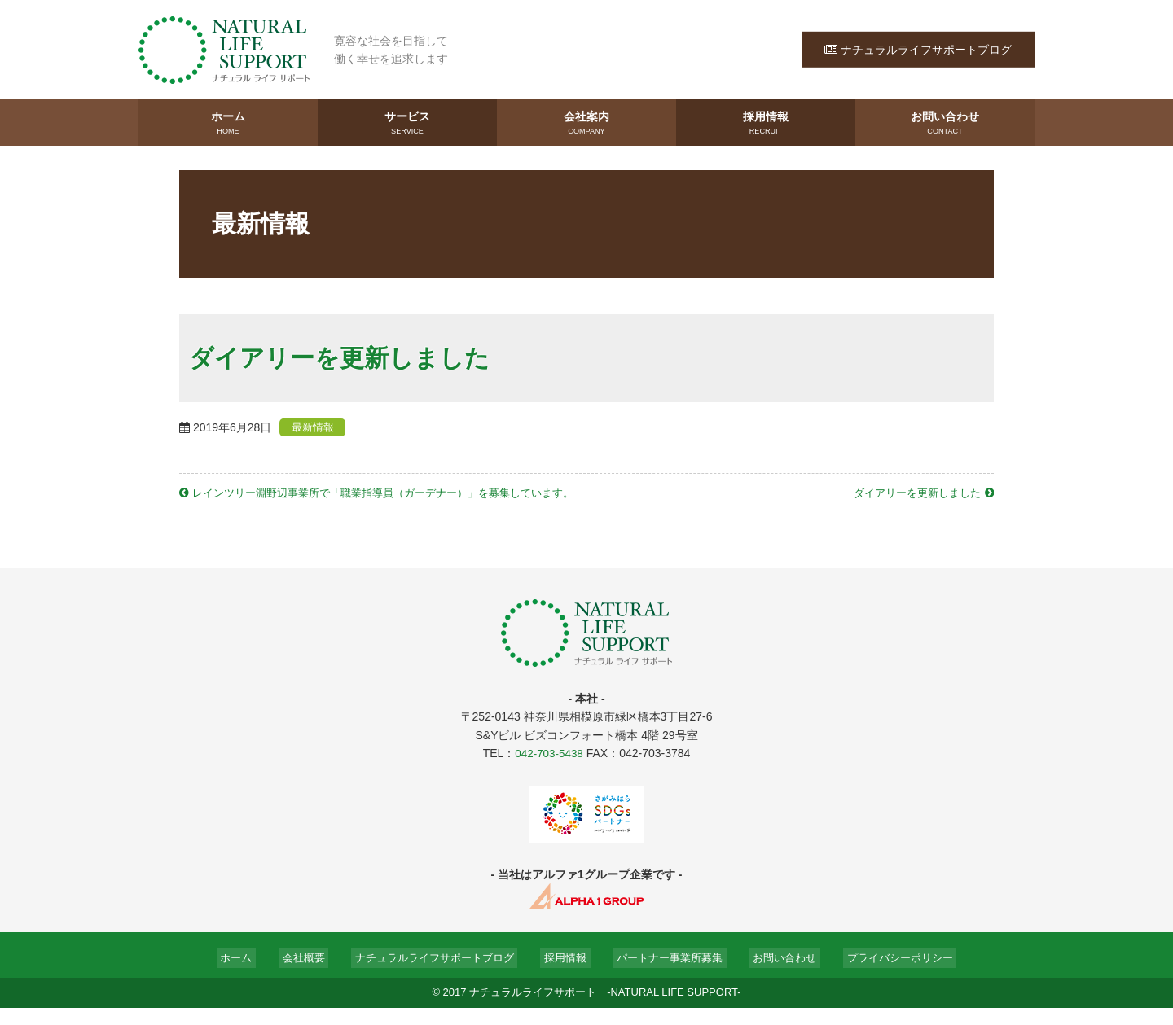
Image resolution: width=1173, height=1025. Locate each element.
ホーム (228, 123)
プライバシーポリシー (894, 974)
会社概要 (301, 974)
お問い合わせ (944, 123)
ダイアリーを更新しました (911, 491)
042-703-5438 (548, 770)
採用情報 (765, 123)
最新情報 (320, 426)
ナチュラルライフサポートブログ (918, 48)
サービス (407, 123)
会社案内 (586, 123)
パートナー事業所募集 (666, 974)
